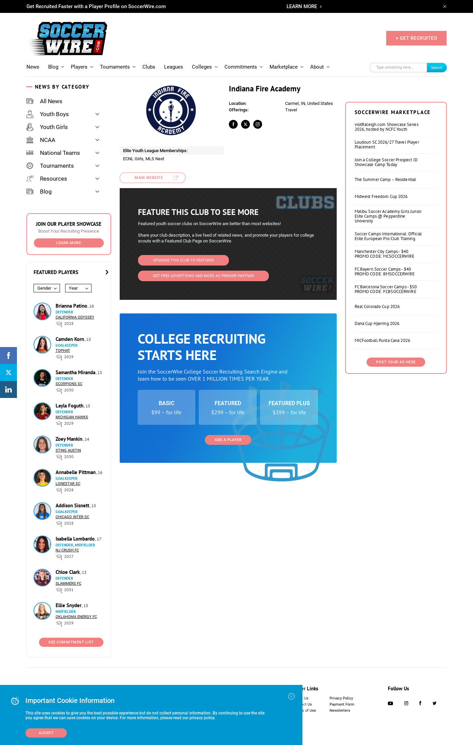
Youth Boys (47, 114)
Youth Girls (47, 127)
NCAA (40, 140)
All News (44, 101)
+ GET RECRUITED (416, 38)
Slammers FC (68, 583)
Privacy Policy (341, 698)
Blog (53, 67)
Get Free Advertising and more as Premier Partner (203, 276)
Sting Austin (68, 450)
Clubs (148, 67)
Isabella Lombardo (76, 538)
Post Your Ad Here (396, 362)
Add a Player (228, 440)
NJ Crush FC (67, 550)
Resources (46, 178)
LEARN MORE (302, 6)
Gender (44, 288)
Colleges (202, 67)
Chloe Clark (68, 572)
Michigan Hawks (72, 417)
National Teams (53, 152)
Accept (46, 733)
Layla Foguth (70, 405)
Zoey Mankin (70, 439)
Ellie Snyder (69, 605)
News (32, 67)
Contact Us (302, 704)
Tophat (63, 350)
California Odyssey (75, 317)
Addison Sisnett (73, 505)
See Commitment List (71, 642)
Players (79, 67)
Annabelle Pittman (76, 472)
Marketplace (284, 67)
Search (436, 67)
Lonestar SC (68, 483)
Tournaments (115, 67)
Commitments (240, 67)
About (317, 67)
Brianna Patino (72, 306)
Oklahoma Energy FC (76, 617)
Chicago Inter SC (72, 517)
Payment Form (342, 704)
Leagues (173, 67)
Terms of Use (304, 710)
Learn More (68, 243)
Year (73, 288)
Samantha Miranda (76, 372)
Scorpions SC (69, 384)
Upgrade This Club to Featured (183, 260)
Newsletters (340, 710)
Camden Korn (70, 339)
